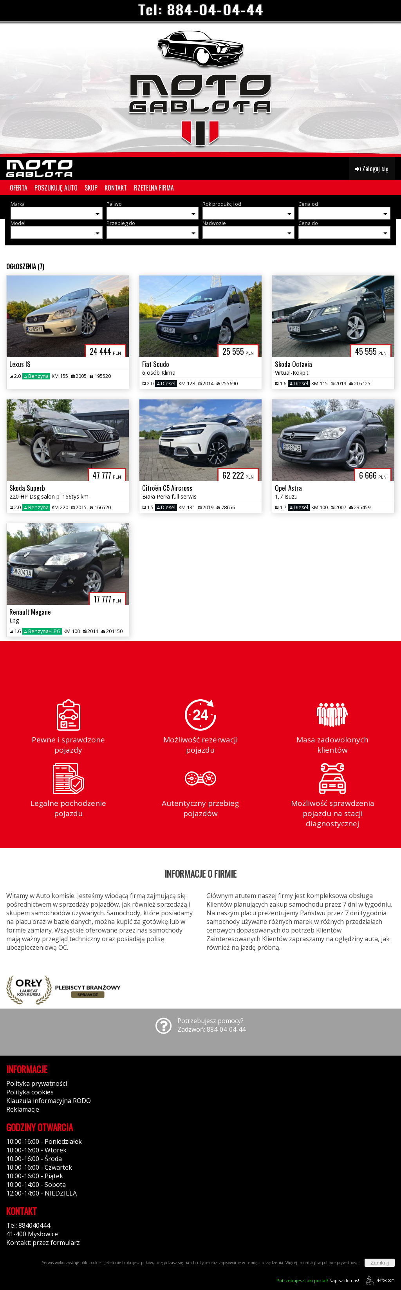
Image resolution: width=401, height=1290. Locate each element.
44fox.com (379, 1280)
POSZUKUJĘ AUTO (56, 187)
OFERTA (18, 187)
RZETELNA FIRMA (154, 187)
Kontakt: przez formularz (43, 1242)
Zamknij (379, 1263)
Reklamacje (22, 1109)
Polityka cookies (30, 1092)
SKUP (91, 187)
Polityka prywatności (36, 1083)
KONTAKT (116, 187)
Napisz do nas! (317, 1280)
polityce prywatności (340, 1262)
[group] (200, 78)
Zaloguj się (371, 168)
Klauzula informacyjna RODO (48, 1100)
